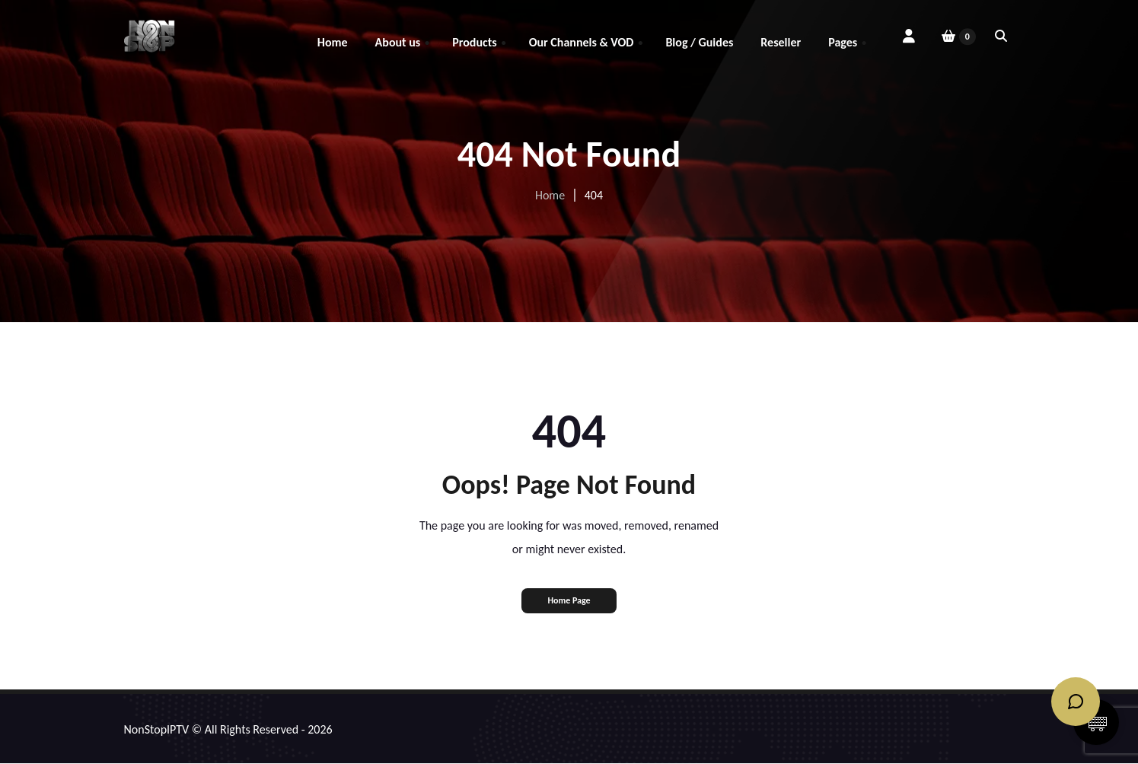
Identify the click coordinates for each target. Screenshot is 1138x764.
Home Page (568, 600)
